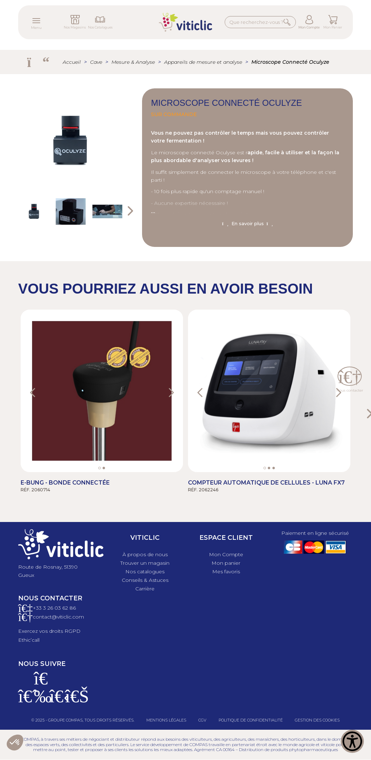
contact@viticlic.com (58, 617)
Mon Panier (332, 27)
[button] (41, 391)
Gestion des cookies (317, 720)
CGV (202, 720)
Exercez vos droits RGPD (49, 631)
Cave (96, 62)
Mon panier (225, 563)
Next (129, 211)
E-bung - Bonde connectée (65, 482)
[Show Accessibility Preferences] (352, 741)
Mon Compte (309, 27)
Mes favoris (226, 571)
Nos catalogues (144, 571)
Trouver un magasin (144, 563)
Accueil (72, 62)
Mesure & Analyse (133, 62)
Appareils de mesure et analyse (203, 62)
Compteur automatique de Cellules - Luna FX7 (266, 482)
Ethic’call (29, 640)
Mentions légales (166, 720)
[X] (56, 700)
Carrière (145, 588)
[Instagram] (41, 700)
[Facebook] (25, 700)
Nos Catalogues (100, 27)
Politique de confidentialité (251, 720)
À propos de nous (145, 554)
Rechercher (287, 22)
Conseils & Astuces (145, 580)
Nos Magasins (75, 27)
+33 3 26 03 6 (49, 608)
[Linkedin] (72, 700)
